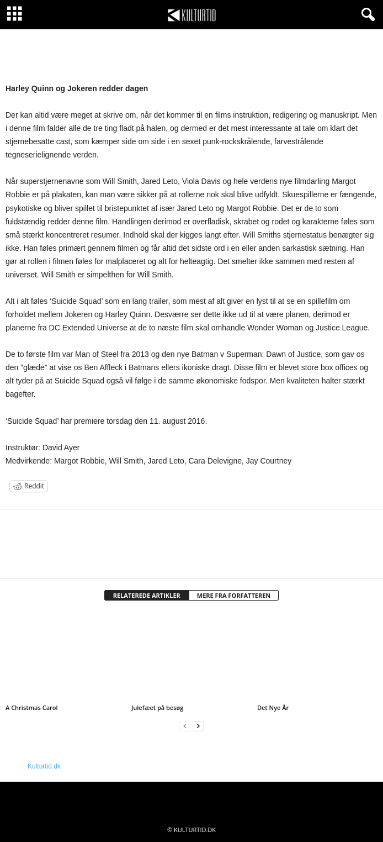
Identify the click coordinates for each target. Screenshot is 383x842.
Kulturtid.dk (44, 766)
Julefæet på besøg (157, 707)
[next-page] (198, 726)
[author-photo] (191, 541)
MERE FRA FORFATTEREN (234, 595)
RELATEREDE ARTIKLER (146, 595)
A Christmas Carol (32, 707)
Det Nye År (273, 707)
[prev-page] (184, 726)
